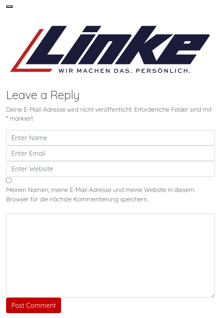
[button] (9, 6)
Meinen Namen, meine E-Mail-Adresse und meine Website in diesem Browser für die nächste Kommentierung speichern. (100, 194)
